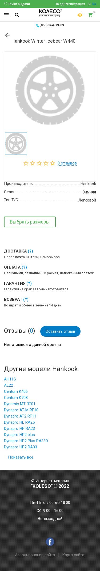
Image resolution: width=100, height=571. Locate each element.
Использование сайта (34, 554)
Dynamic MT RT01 (19, 403)
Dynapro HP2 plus (19, 434)
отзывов (67, 163)
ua (94, 4)
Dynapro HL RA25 (19, 422)
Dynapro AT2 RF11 (20, 416)
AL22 (8, 385)
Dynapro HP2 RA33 (20, 447)
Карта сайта (73, 554)
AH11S (10, 379)
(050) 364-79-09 (51, 25)
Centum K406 (16, 391)
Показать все (20, 457)
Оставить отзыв (60, 331)
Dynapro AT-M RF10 (21, 410)
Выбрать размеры (30, 222)
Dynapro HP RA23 (19, 428)
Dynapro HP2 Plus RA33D (26, 440)
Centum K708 (16, 397)
